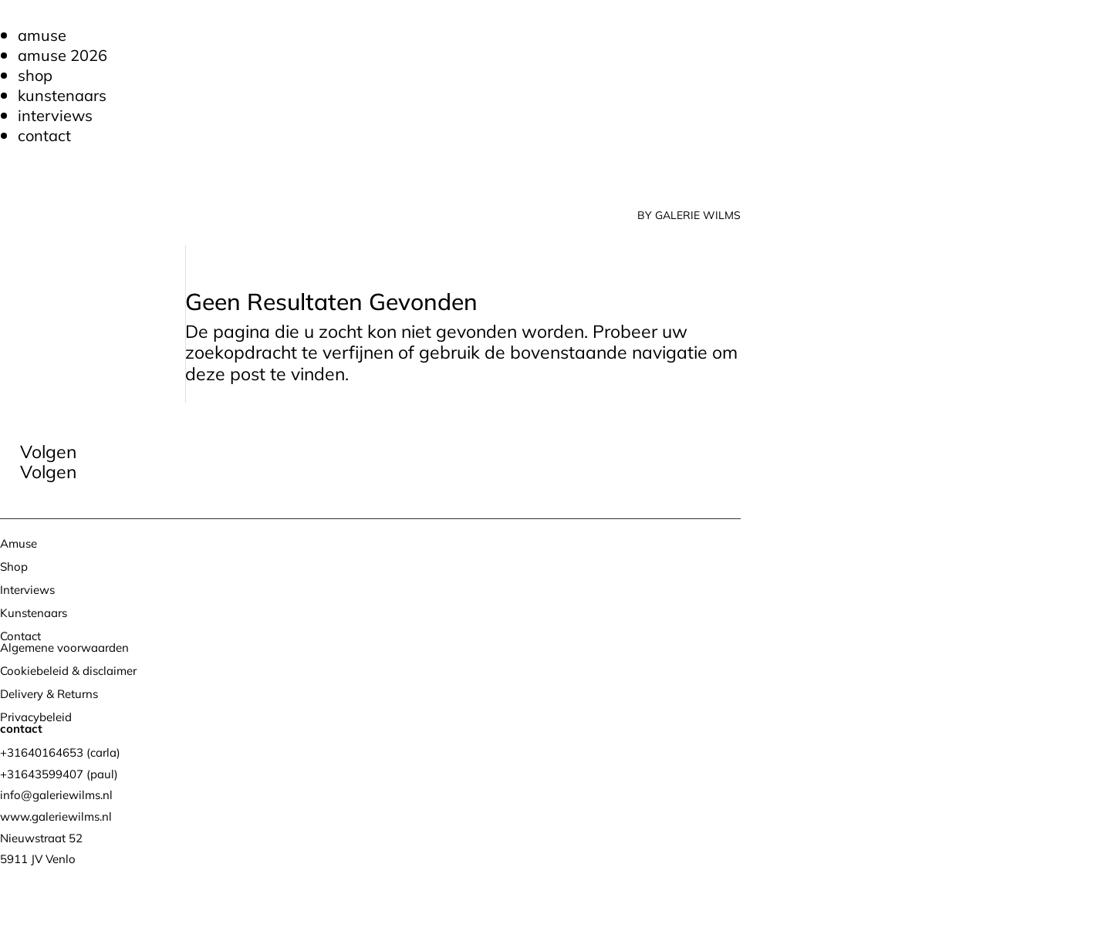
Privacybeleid (36, 717)
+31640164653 (41, 752)
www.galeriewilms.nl (56, 816)
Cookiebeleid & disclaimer (68, 670)
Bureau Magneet (173, 899)
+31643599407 (41, 774)
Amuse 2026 (62, 55)
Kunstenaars (62, 95)
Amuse (42, 35)
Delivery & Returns (49, 693)
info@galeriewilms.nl (56, 795)
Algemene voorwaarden (64, 647)
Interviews (55, 115)
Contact (44, 135)
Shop (35, 75)
